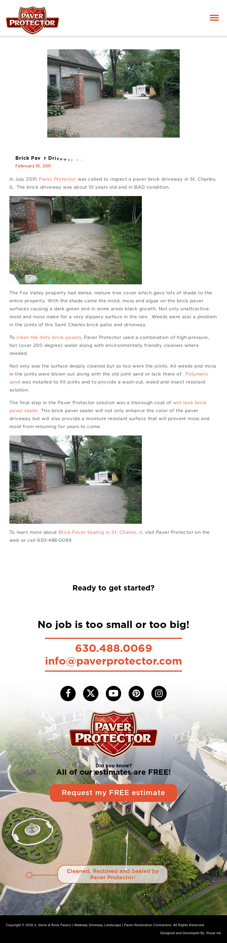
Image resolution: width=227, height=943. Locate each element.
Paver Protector (57, 179)
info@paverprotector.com (113, 660)
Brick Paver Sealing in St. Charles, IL (101, 532)
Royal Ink (214, 933)
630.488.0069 (113, 648)
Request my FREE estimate (113, 793)
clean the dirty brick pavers (49, 337)
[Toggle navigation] (214, 18)
